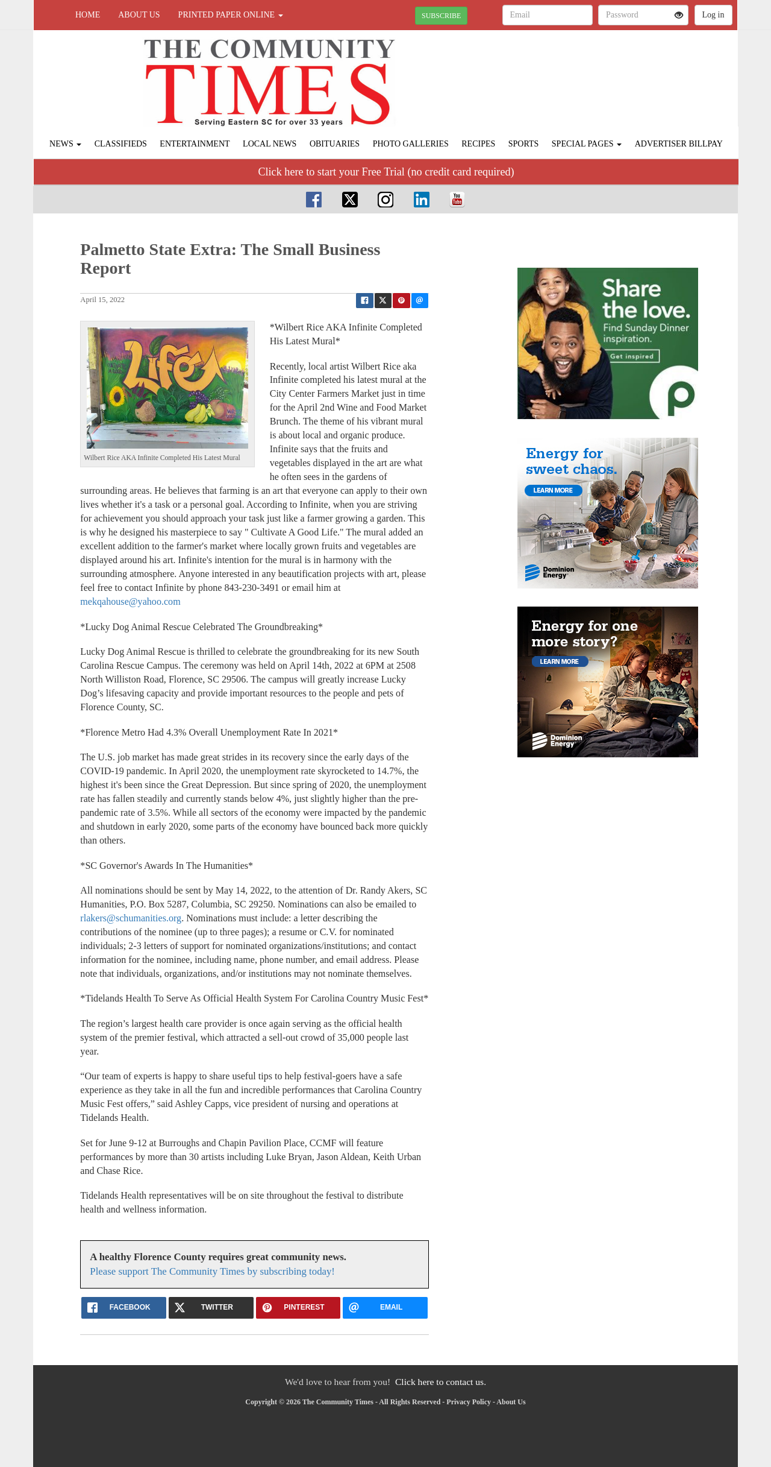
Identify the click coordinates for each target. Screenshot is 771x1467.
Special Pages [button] (587, 143)
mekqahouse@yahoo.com (130, 601)
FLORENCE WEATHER (627, 72)
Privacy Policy (468, 1402)
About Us (139, 14)
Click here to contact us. (440, 1382)
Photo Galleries (411, 143)
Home (87, 14)
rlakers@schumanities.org (130, 918)
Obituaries (335, 143)
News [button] (65, 143)
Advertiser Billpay (679, 143)
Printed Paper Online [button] (230, 14)
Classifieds (121, 143)
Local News (269, 143)
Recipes (478, 143)
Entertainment (194, 143)
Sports (523, 143)
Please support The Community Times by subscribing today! (212, 1271)
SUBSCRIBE (441, 15)
